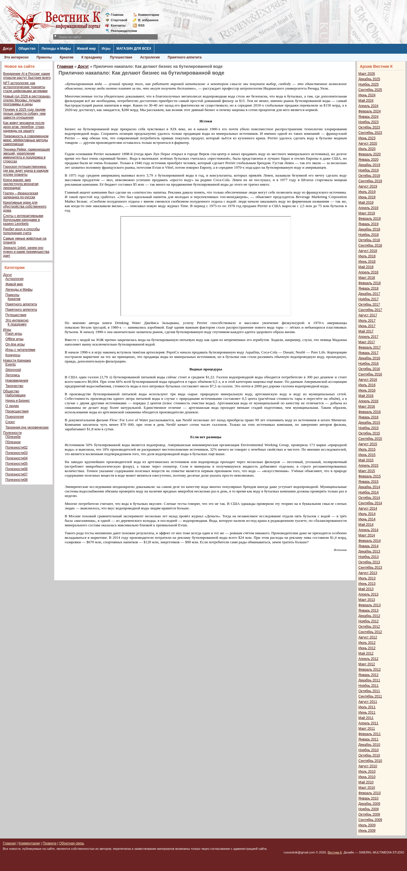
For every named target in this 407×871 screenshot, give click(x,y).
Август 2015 (367, 444)
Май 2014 (366, 525)
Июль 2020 (367, 149)
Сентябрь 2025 (370, 90)
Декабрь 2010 (369, 745)
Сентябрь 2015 (370, 439)
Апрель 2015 (368, 466)
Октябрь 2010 (369, 755)
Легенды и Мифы (56, 49)
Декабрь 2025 (369, 79)
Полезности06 (16, 469)
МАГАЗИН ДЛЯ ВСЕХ (133, 49)
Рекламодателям (122, 30)
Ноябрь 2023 (368, 122)
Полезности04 (16, 458)
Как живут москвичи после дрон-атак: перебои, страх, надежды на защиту (24, 127)
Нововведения (16, 381)
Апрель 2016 (368, 401)
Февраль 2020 (369, 154)
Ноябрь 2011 (368, 686)
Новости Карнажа (17, 360)
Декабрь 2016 (369, 358)
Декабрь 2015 (369, 423)
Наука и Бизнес (17, 401)
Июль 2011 (367, 707)
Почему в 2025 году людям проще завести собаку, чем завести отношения (24, 114)
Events (10, 364)
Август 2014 (367, 509)
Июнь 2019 (367, 197)
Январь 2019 (368, 224)
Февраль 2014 (369, 541)
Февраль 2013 (369, 605)
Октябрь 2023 (369, 127)
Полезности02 (16, 447)
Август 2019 (367, 186)
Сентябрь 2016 (370, 374)
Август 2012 (367, 637)
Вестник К (335, 852)
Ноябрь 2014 (368, 492)
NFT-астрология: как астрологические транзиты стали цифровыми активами (25, 87)
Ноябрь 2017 (368, 299)
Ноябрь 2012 (368, 621)
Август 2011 (367, 702)
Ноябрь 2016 (368, 364)
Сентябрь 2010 (370, 761)
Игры (106, 49)
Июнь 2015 (367, 455)
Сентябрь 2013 (370, 568)
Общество (27, 49)
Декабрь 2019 (369, 165)
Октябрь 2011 (369, 691)
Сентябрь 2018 (370, 245)
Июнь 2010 (367, 777)
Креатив (66, 57)
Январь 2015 (368, 482)
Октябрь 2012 (369, 627)
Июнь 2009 (367, 831)
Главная (117, 14)
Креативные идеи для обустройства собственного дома (24, 206)
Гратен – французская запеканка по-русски (20, 195)
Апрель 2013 (368, 594)
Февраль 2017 (369, 347)
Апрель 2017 (368, 337)
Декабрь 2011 (369, 680)
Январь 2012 (368, 675)
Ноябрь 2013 (368, 557)
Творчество (14, 386)
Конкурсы (12, 355)
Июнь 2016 (367, 390)
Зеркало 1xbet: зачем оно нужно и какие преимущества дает (26, 252)
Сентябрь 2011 (370, 696)
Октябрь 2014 (369, 498)
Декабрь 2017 (369, 294)
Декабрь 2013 (369, 551)
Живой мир (86, 49)
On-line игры (15, 344)
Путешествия (121, 57)
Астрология (150, 57)
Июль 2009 (367, 825)
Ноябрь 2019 (368, 170)
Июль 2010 (367, 772)
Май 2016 (366, 396)
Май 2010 (366, 782)
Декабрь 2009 (369, 804)
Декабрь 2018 (369, 229)
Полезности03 (16, 453)
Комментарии (148, 14)
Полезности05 (16, 464)
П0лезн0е (13, 437)
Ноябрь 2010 (368, 750)
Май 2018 (366, 267)
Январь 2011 (368, 739)
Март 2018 (366, 278)
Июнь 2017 (367, 326)
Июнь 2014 (367, 519)
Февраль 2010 (369, 793)
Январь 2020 (368, 160)
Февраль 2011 (369, 734)
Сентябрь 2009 (370, 820)
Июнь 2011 (367, 712)
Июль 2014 (367, 514)
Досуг (7, 49)
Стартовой (119, 20)
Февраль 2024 (369, 111)
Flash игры (13, 334)
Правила (50, 843)
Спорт (10, 422)
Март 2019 (366, 213)
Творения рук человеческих (27, 427)
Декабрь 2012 (369, 616)
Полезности (12, 433)
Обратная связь (71, 843)
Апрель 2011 (368, 723)
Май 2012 (366, 653)
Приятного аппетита (185, 57)
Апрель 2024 (368, 106)
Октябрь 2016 (369, 369)
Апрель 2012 (368, 659)
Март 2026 (366, 74)
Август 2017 (367, 315)
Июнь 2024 (367, 95)
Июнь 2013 (367, 584)
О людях (12, 406)
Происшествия (17, 411)
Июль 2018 (367, 256)
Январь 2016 (368, 417)
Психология (14, 417)
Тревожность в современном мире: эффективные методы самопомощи (26, 140)
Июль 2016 (367, 385)
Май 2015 (366, 460)
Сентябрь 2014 (370, 503)
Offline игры (14, 339)
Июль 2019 (367, 192)
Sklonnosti (13, 370)
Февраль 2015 (369, 476)
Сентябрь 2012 (370, 632)
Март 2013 (366, 600)
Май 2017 (366, 331)
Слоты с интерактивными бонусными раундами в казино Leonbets (23, 220)
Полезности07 (16, 474)
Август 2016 (367, 380)
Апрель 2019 (368, 208)
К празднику (91, 57)
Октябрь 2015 (369, 433)
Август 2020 (367, 143)
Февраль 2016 (369, 412)
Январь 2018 (368, 288)
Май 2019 (366, 203)
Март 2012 (366, 664)
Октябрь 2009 (369, 814)
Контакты (118, 25)
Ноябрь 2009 (368, 809)
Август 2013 (367, 573)
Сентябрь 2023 (370, 133)
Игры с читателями (20, 350)
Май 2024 (366, 101)
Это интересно (16, 57)
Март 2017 (366, 342)
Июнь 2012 (367, 648)
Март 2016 (366, 407)
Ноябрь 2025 (368, 84)
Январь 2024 (368, 117)
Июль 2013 (367, 578)
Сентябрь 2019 (370, 181)
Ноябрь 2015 (368, 428)
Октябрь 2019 (369, 176)
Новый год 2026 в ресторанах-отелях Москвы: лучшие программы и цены (27, 100)
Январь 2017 (368, 353)
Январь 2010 (368, 798)
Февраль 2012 (369, 670)
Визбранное (148, 20)
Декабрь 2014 (369, 487)
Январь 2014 (368, 546)
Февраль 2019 (369, 219)
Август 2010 (367, 766)
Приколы (44, 57)
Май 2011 (366, 718)
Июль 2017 (367, 321)
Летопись (12, 375)
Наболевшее (15, 395)
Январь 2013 (368, 610)
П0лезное (13, 442)
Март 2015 (366, 471)
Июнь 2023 (367, 138)
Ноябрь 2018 (368, 235)
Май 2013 (366, 589)
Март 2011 (366, 729)
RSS (141, 25)
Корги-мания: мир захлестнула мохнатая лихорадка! (20, 184)
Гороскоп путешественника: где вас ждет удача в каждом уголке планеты (25, 171)
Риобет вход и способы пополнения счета (21, 231)
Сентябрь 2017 (370, 310)
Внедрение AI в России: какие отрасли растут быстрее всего (27, 76)
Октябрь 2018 (369, 240)
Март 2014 (366, 535)
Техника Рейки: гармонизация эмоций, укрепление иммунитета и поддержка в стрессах (26, 155)
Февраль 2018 (369, 283)
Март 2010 (366, 788)
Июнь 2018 (367, 262)
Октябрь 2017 (369, 305)
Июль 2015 (367, 449)
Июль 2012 (367, 643)
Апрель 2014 (368, 530)
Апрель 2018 (368, 272)
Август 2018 (367, 251)
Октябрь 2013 (369, 562)
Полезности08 (16, 480)
